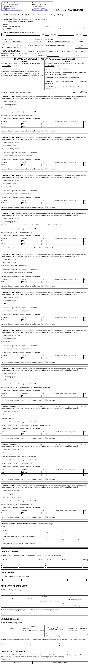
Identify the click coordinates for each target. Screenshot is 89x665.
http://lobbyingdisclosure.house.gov (12, 10)
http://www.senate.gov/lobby (40, 10)
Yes (8, 659)
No (3, 659)
